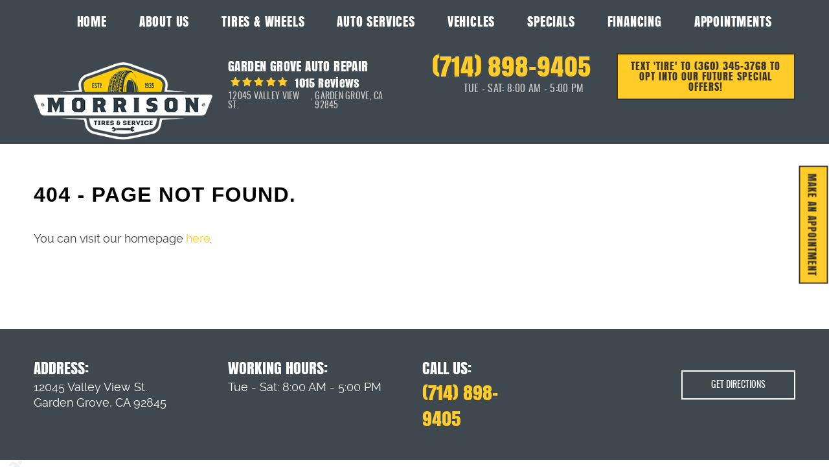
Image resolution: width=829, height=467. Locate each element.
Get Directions (738, 364)
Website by (751, 453)
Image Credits (54, 453)
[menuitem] (92, 21)
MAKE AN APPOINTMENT (812, 225)
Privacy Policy (98, 453)
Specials (550, 21)
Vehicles (471, 21)
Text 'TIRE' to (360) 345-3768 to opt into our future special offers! (705, 76)
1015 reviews (326, 82)
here (198, 238)
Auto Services (375, 21)
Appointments (733, 21)
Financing (635, 21)
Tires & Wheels (262, 21)
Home (92, 21)
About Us (164, 21)
